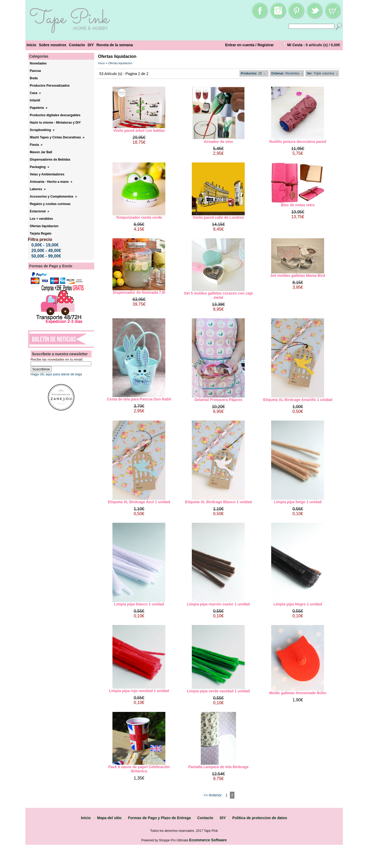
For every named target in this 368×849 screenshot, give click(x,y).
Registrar (265, 45)
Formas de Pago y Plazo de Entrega (159, 818)
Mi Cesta (295, 45)
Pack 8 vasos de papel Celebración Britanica (139, 769)
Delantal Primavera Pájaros (218, 400)
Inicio (32, 45)
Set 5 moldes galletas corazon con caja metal (218, 295)
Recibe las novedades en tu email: (57, 359)
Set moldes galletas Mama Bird (297, 275)
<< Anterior (213, 795)
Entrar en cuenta (239, 45)
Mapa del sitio (109, 818)
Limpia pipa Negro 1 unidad (298, 604)
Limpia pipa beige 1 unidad (298, 502)
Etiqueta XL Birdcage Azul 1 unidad (139, 502)
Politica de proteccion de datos (259, 818)
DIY (91, 45)
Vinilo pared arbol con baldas (139, 130)
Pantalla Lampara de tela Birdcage (218, 767)
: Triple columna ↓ (322, 73)
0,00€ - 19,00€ (45, 245)
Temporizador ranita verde (139, 217)
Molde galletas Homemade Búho (297, 693)
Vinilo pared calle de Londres (218, 217)
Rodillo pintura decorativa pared (297, 141)
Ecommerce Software (208, 840)
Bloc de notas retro (298, 205)
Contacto (77, 45)
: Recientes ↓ (287, 73)
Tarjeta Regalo (41, 233)
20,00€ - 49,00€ (46, 250)
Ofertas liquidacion (120, 63)
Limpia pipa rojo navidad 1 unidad (139, 691)
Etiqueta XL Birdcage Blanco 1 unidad (218, 502)
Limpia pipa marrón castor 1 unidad (218, 604)
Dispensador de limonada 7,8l (139, 292)
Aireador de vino (218, 141)
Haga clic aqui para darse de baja (56, 374)
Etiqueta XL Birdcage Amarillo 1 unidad (297, 400)
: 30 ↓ (253, 73)
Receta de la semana (115, 45)
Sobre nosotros (52, 45)
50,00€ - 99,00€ (46, 256)
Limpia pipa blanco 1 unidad (139, 604)
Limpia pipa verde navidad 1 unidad (218, 691)
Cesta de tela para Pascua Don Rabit (139, 399)
